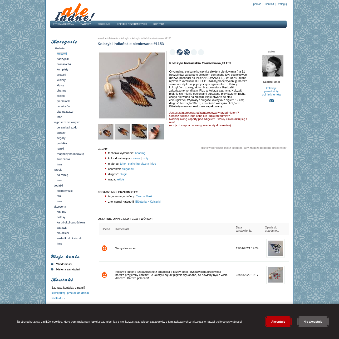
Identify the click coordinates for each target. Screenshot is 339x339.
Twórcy (85, 24)
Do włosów (63, 106)
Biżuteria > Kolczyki (148, 201)
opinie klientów (271, 94)
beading (140, 153)
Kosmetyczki (65, 190)
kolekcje (271, 88)
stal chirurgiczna (138, 163)
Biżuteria (59, 48)
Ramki (60, 148)
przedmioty (271, 91)
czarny (135, 158)
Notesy (61, 217)
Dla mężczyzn (66, 111)
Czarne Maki (143, 196)
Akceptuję (278, 321)
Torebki (58, 169)
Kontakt (270, 4)
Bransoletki (64, 64)
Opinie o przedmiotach (132, 24)
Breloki (61, 95)
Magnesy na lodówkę (70, 153)
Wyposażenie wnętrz (67, 122)
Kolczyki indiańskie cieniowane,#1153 (151, 38)
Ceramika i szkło (67, 127)
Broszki (61, 74)
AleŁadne (102, 38)
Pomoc (257, 4)
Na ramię (62, 174)
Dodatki (58, 185)
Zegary (61, 138)
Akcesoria (60, 206)
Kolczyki (62, 53)
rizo (153, 163)
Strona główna (63, 24)
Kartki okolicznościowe (71, 222)
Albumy (61, 211)
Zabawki (62, 227)
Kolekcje (104, 24)
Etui (59, 196)
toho (123, 163)
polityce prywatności (229, 321)
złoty (146, 158)
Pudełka (62, 143)
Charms (61, 90)
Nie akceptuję (313, 321)
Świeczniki (63, 159)
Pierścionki (64, 101)
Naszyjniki (63, 58)
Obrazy (61, 132)
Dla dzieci (63, 233)
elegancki (128, 168)
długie (123, 174)
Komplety (62, 69)
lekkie (120, 179)
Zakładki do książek (69, 238)
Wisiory (61, 80)
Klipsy (60, 85)
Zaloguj (282, 4)
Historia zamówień (65, 269)
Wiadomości (61, 264)
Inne (59, 116)
